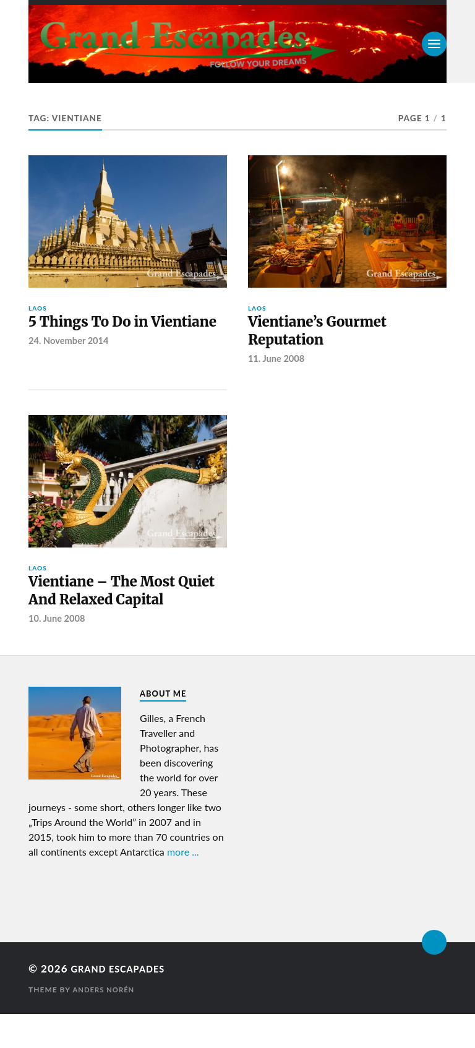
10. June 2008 (58, 652)
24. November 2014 (70, 365)
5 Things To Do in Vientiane (97, 334)
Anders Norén (105, 1023)
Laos (37, 308)
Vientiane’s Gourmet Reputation (327, 334)
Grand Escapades (125, 1002)
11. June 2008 (277, 365)
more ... (183, 885)
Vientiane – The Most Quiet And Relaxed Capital (112, 611)
